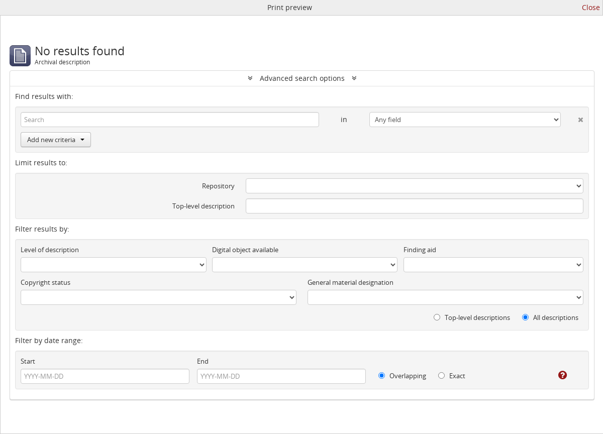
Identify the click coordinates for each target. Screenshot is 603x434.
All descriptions (550, 317)
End (203, 361)
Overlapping (402, 375)
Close (591, 7)
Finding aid (420, 249)
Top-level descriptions (472, 317)
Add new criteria (55, 139)
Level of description (50, 249)
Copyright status (45, 282)
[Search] (170, 119)
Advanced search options (302, 78)
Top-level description (203, 205)
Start (28, 361)
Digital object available (245, 249)
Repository (218, 185)
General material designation (350, 282)
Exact (451, 375)
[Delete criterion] (572, 117)
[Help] (555, 375)
